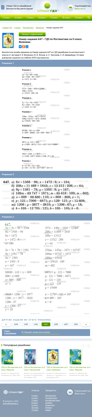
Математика (28, 28)
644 (16, 324)
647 (46, 324)
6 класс (35, 398)
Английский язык (52, 400)
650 (76, 324)
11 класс (35, 410)
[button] (6, 324)
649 (66, 324)
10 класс (35, 408)
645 (26, 324)
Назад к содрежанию (32, 34)
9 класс (35, 405)
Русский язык (51, 398)
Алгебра (48, 403)
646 (36, 324)
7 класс (35, 400)
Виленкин (40, 28)
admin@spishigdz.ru (10, 404)
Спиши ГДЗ (7, 28)
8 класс (35, 403)
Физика (48, 408)
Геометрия (49, 405)
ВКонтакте (80, 9)
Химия (48, 410)
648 (56, 324)
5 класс (17, 28)
